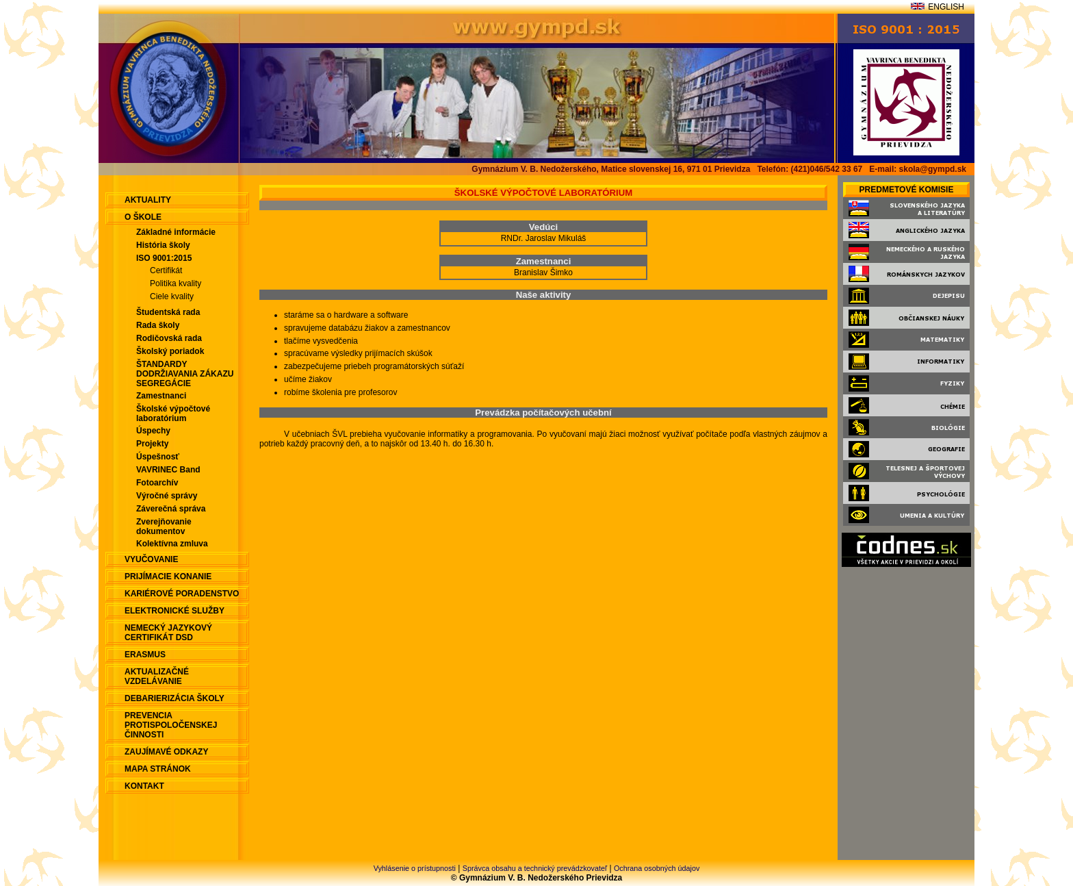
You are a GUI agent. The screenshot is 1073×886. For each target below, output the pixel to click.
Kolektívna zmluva (172, 543)
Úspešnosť (157, 456)
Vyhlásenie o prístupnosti (415, 868)
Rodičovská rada (169, 338)
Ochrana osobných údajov (656, 868)
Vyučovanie (151, 559)
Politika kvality (175, 283)
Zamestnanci (161, 396)
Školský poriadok (170, 351)
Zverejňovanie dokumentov (164, 526)
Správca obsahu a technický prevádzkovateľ (535, 868)
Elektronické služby (174, 611)
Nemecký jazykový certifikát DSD (168, 632)
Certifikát (166, 270)
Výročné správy (166, 496)
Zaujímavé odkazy (166, 752)
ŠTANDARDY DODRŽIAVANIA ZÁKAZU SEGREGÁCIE (184, 373)
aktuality (148, 200)
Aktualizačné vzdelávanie (157, 676)
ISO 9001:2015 (164, 258)
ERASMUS (145, 654)
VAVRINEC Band (168, 469)
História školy (163, 245)
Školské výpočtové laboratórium (173, 413)
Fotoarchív (157, 483)
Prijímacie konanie (168, 576)
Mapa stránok (158, 769)
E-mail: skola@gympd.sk (917, 169)
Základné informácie (176, 232)
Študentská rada (168, 312)
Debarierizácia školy (174, 698)
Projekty (152, 443)
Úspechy (153, 430)
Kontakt (144, 786)
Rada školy (157, 325)
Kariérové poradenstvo (182, 593)
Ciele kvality (172, 296)
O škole (143, 217)
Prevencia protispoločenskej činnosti (171, 725)
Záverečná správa (170, 509)
